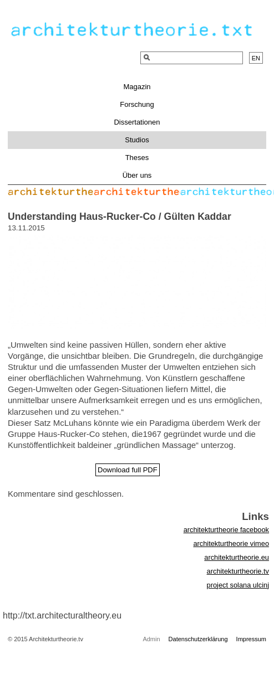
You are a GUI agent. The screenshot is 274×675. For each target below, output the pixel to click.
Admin (151, 639)
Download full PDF (128, 470)
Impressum (251, 639)
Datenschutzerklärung (198, 639)
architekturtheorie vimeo (231, 543)
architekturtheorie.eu (236, 557)
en (256, 58)
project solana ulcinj (238, 585)
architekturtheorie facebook (226, 529)
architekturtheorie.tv (238, 571)
